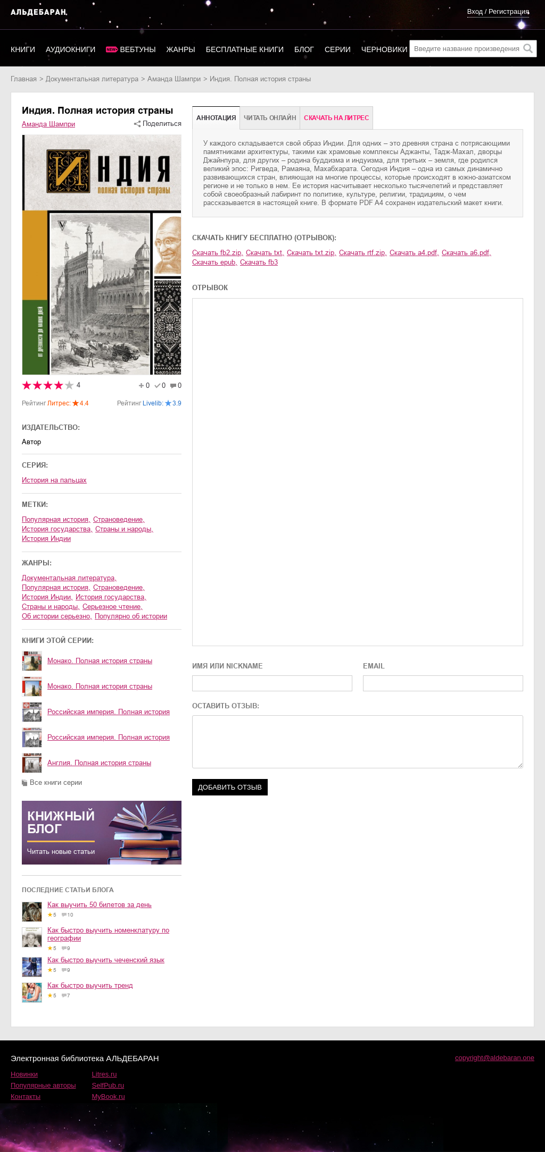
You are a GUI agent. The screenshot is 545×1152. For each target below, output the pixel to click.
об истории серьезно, (57, 616)
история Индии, (47, 597)
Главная (24, 79)
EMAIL (374, 666)
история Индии (46, 539)
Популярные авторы (43, 1085)
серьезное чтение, (112, 607)
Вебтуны (137, 49)
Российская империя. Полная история (108, 712)
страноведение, (119, 519)
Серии (338, 49)
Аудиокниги (70, 49)
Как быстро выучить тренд (90, 985)
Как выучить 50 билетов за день (99, 905)
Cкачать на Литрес (336, 118)
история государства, (57, 529)
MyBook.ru (108, 1096)
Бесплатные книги (245, 49)
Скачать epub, (214, 262)
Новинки (24, 1074)
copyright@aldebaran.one (494, 1058)
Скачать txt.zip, (311, 253)
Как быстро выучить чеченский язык (105, 960)
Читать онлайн (270, 118)
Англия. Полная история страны (99, 763)
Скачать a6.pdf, (466, 253)
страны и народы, (124, 529)
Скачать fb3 (259, 262)
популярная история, (56, 519)
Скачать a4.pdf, (414, 253)
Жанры (181, 49)
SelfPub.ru (108, 1085)
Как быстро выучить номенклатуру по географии (108, 934)
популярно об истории (131, 616)
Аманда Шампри (174, 79)
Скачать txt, (265, 253)
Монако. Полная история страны (99, 661)
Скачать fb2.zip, (217, 253)
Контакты (25, 1096)
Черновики (384, 49)
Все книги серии (56, 782)
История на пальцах (54, 480)
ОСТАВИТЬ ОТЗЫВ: (225, 706)
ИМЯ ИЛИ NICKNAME (227, 666)
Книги (23, 49)
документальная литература (92, 79)
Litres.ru (104, 1074)
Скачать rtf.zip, (363, 253)
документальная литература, (69, 578)
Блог (304, 49)
